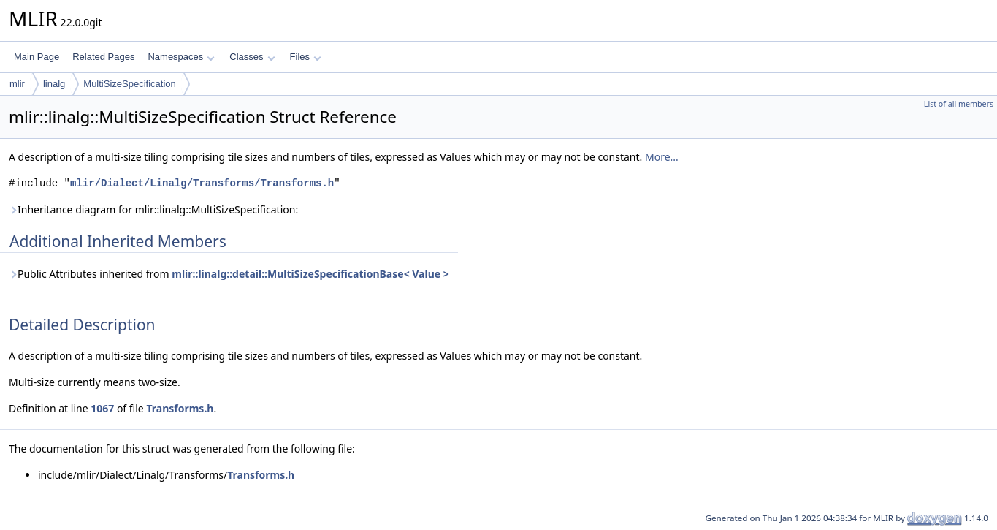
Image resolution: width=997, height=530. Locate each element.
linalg (54, 83)
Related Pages (103, 56)
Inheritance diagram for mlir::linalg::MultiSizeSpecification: (153, 209)
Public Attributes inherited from (229, 274)
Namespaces (181, 56)
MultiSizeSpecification (129, 83)
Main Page (36, 56)
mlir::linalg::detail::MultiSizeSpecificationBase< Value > (310, 274)
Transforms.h (179, 408)
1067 (102, 408)
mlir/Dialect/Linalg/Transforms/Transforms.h (202, 183)
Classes (252, 56)
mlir (17, 83)
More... (662, 157)
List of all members (958, 104)
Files (305, 56)
